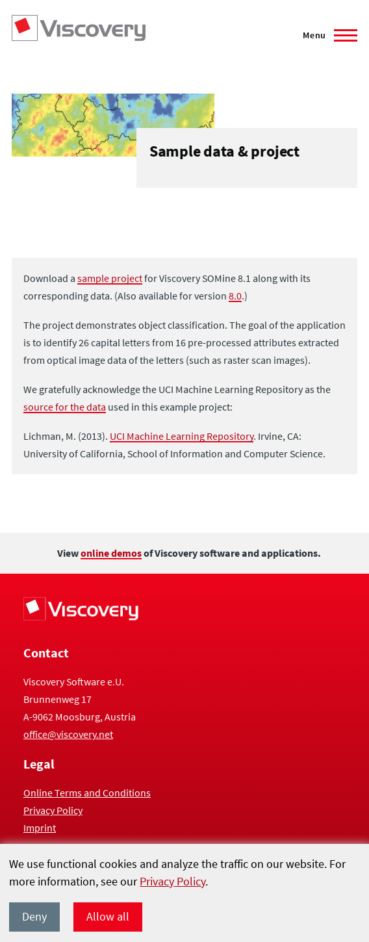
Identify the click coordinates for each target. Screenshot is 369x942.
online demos (111, 552)
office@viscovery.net (68, 734)
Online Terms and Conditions (87, 792)
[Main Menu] (326, 35)
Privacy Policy (172, 881)
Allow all (107, 916)
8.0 (235, 295)
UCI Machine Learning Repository (181, 435)
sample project (109, 278)
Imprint (39, 827)
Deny (34, 916)
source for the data (64, 406)
